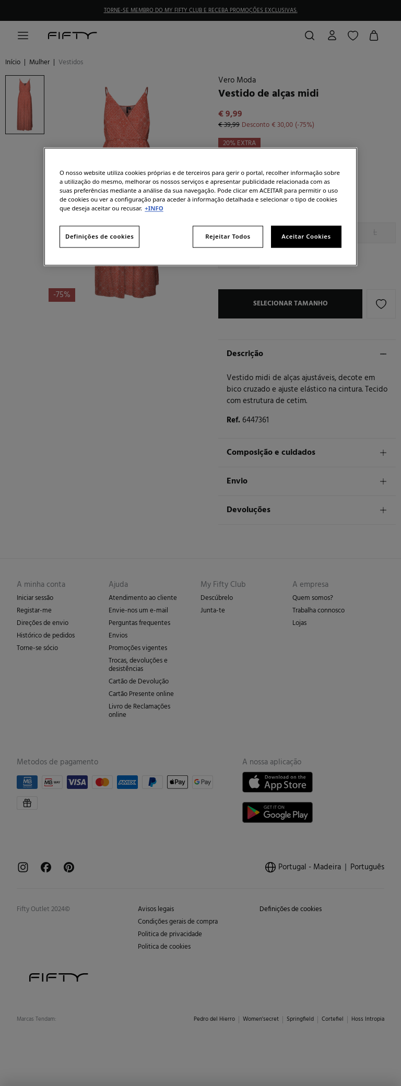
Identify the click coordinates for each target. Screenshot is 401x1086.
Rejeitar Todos (228, 237)
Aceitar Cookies (306, 237)
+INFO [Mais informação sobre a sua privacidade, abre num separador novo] (154, 209)
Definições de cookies (99, 237)
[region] (200, 206)
